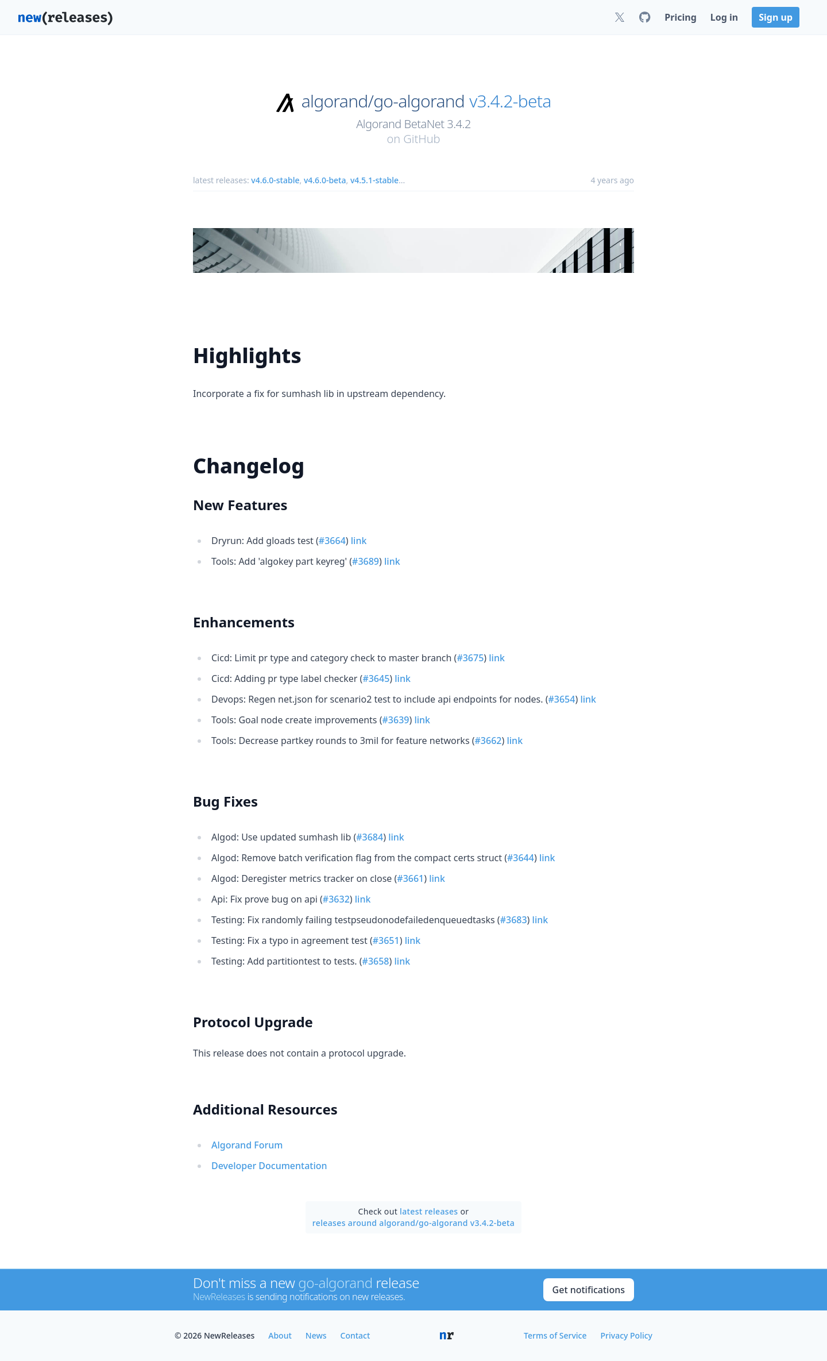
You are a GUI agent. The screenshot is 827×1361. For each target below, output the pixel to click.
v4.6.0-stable (275, 180)
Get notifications (588, 1289)
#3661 (410, 878)
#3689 (365, 561)
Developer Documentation (269, 1165)
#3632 (336, 899)
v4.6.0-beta (325, 180)
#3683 (513, 919)
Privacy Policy (626, 1335)
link (359, 540)
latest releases (429, 1211)
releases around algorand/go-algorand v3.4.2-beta (413, 1222)
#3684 (369, 837)
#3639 (395, 720)
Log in (724, 17)
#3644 (520, 857)
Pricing (680, 17)
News (316, 1335)
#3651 (386, 940)
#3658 (375, 961)
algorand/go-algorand (383, 101)
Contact (355, 1335)
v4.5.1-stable (374, 180)
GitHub (421, 138)
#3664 (332, 540)
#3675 (470, 657)
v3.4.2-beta (510, 101)
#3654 (561, 699)
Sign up (776, 17)
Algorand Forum (247, 1145)
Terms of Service (555, 1335)
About (280, 1335)
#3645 (375, 678)
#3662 (488, 740)
